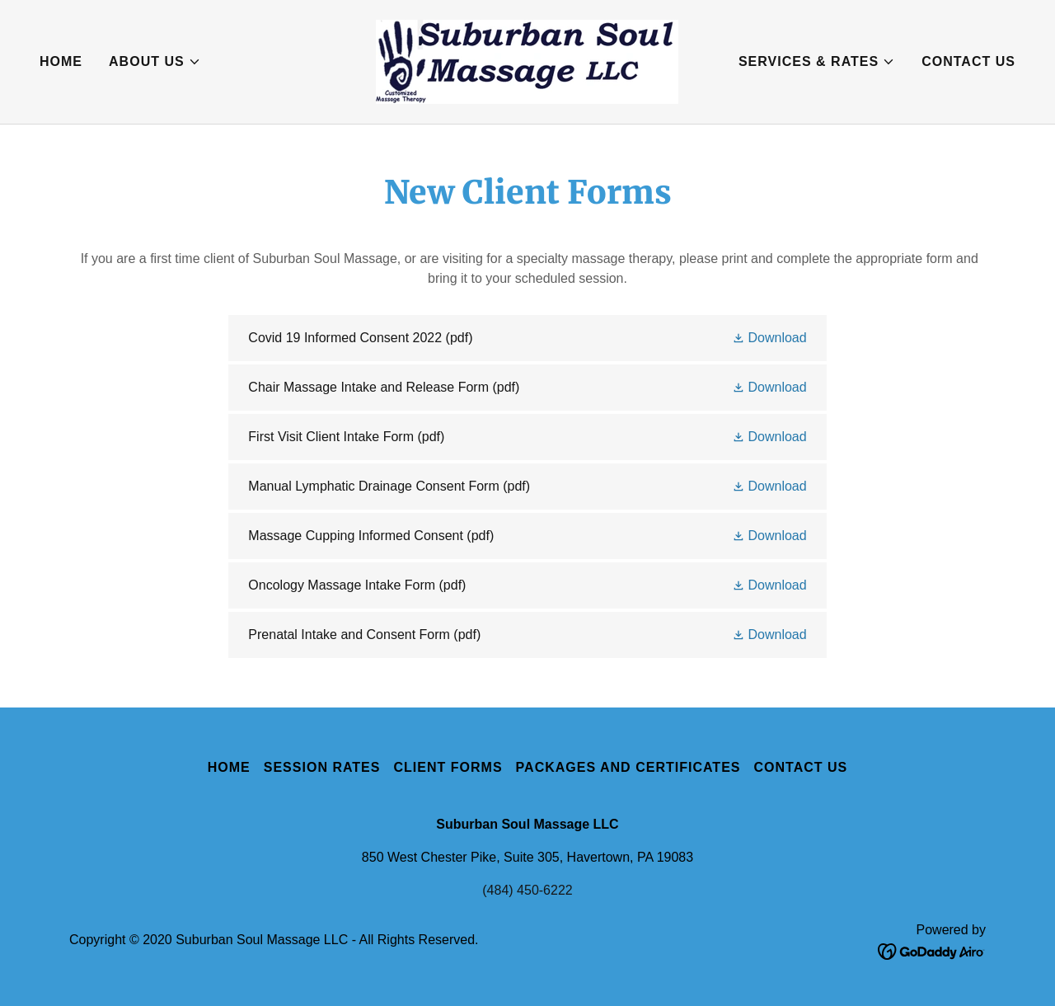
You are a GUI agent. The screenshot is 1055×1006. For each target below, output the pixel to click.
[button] (155, 62)
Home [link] (61, 61)
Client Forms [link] (447, 767)
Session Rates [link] (322, 767)
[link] (527, 61)
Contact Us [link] (968, 61)
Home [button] (229, 767)
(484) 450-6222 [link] (527, 890)
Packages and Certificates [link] (628, 767)
